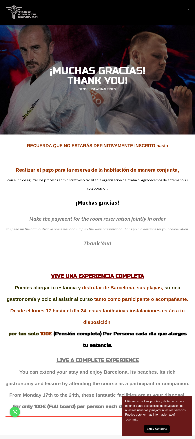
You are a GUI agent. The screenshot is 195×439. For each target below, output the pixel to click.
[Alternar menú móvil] (188, 8)
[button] (15, 412)
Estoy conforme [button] (157, 428)
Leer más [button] (132, 419)
